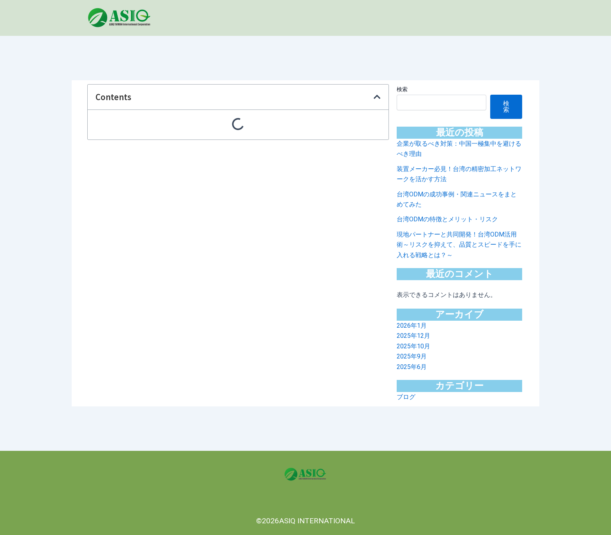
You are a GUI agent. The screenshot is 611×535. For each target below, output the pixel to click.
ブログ (406, 397)
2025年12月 (413, 335)
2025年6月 (412, 367)
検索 (402, 89)
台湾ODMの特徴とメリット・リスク (447, 219)
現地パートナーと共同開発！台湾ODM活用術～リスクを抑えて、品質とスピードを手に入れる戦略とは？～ (459, 245)
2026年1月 (412, 325)
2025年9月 (412, 356)
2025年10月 (413, 346)
